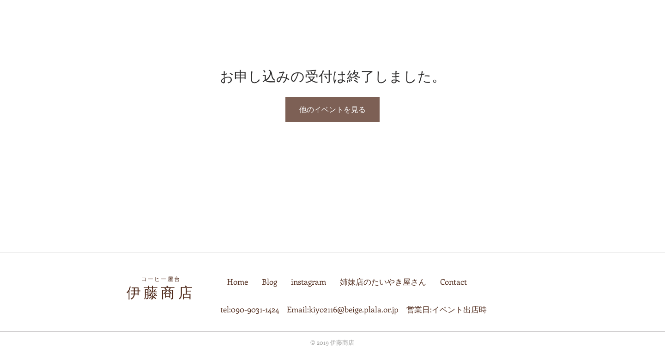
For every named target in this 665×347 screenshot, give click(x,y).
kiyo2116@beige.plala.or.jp (354, 309)
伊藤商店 (161, 292)
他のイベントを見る (332, 109)
